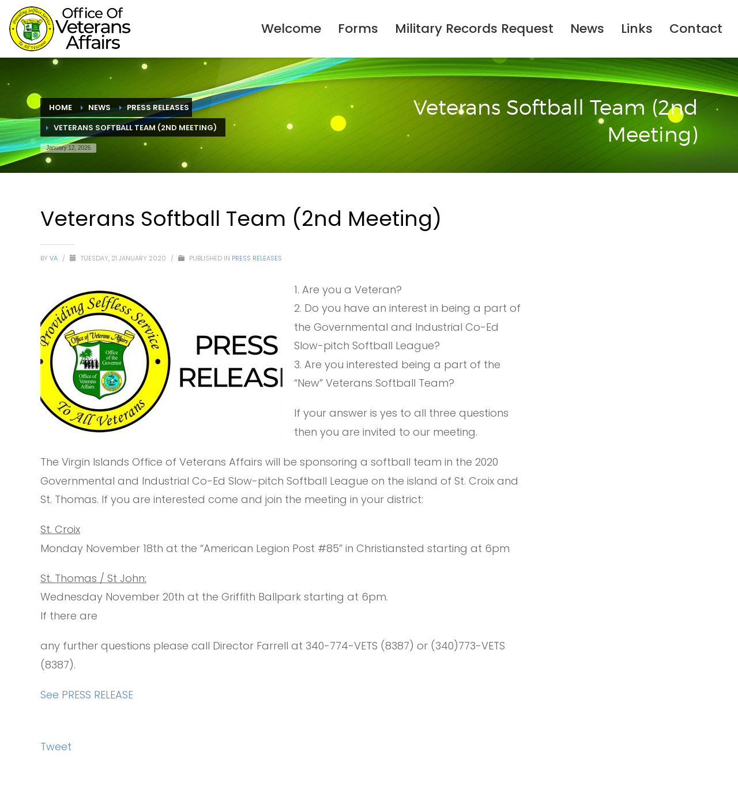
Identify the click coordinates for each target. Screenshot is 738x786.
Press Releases (257, 258)
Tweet (55, 746)
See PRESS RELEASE (86, 694)
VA (54, 258)
